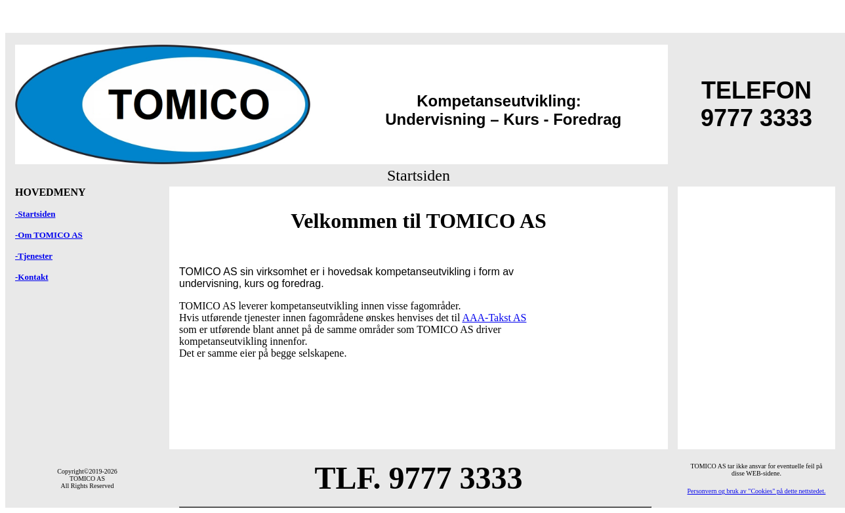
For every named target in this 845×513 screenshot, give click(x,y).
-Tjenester (33, 256)
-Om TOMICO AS (49, 235)
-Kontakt (32, 277)
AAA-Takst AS (494, 317)
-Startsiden (35, 214)
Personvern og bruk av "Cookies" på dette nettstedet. (757, 491)
